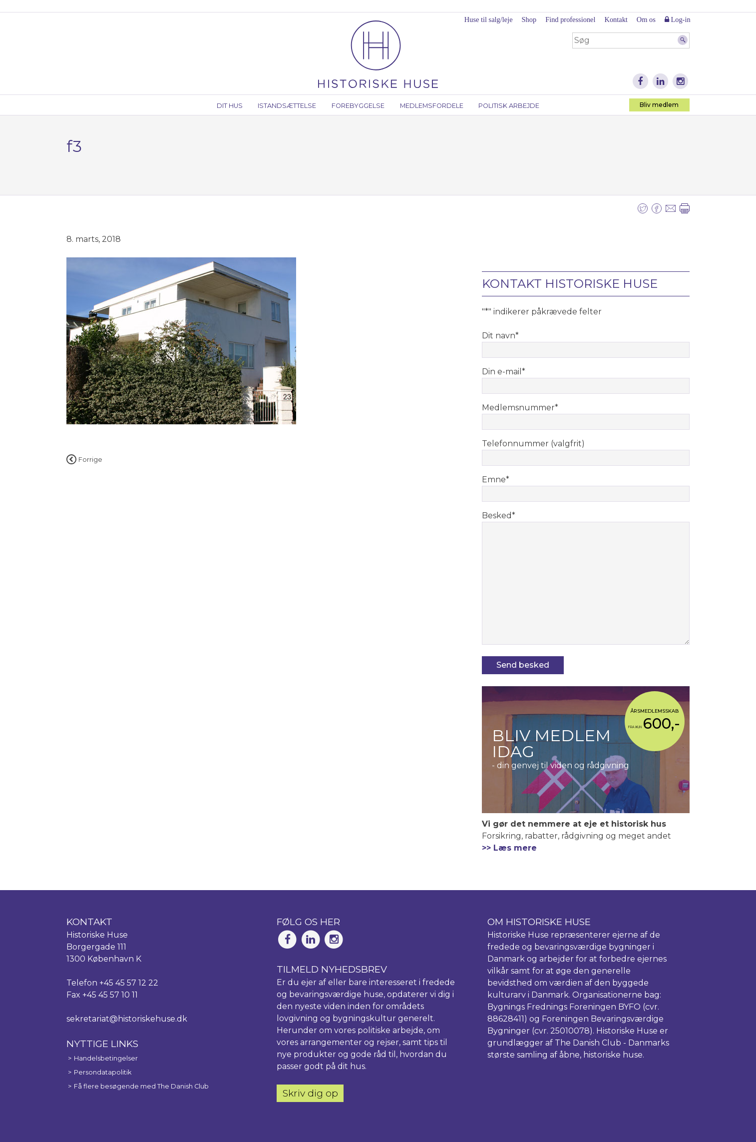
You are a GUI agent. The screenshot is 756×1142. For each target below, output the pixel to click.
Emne (495, 479)
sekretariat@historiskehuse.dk (126, 1019)
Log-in (678, 19)
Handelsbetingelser (106, 1058)
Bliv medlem (659, 104)
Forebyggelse (358, 105)
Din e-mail (503, 371)
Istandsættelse (287, 105)
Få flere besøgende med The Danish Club (141, 1086)
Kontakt (615, 19)
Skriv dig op (310, 1093)
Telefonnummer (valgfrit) (533, 443)
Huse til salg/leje (488, 19)
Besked (498, 515)
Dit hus (230, 105)
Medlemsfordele (431, 105)
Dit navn (500, 335)
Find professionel (570, 19)
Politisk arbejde (508, 105)
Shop (529, 19)
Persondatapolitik (102, 1072)
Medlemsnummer (520, 407)
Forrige (84, 459)
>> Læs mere (509, 848)
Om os (646, 19)
